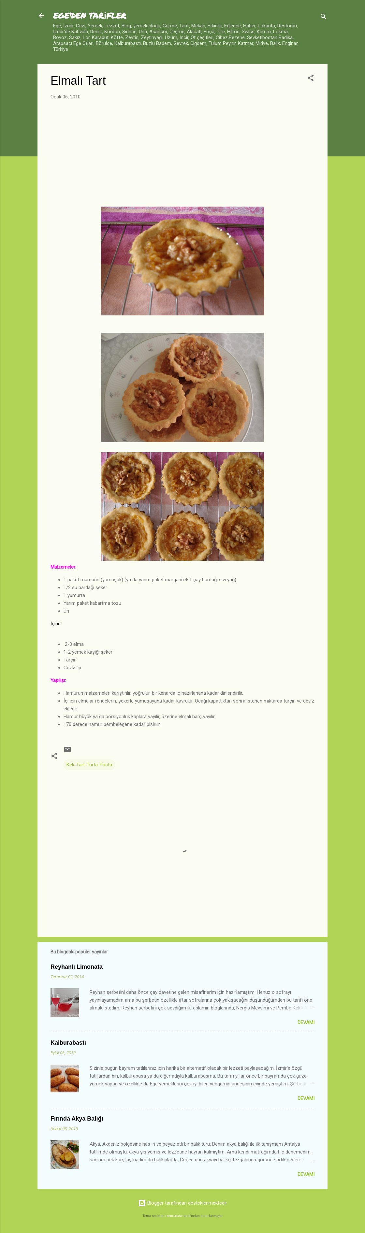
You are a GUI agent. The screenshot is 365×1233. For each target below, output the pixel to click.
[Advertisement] (182, 153)
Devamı (306, 1022)
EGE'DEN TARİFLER (89, 15)
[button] (310, 79)
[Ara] (324, 18)
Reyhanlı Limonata (77, 967)
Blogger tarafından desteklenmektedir (182, 1203)
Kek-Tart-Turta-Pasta (89, 765)
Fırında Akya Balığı (77, 1118)
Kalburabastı (68, 1042)
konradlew (174, 1216)
